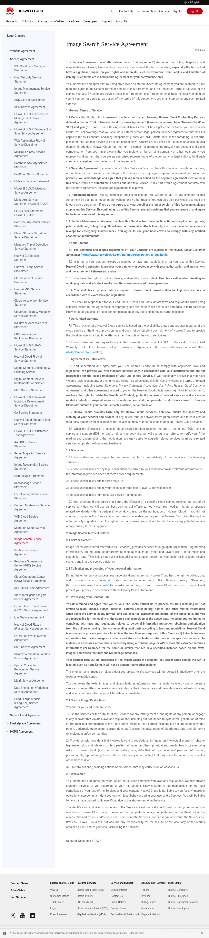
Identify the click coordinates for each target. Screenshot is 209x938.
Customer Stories (59, 896)
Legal (53, 908)
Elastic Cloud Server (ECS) (91, 889)
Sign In (177, 11)
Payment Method (150, 914)
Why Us (54, 889)
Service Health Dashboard (125, 914)
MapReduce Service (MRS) (91, 914)
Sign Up (195, 11)
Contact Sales (19, 883)
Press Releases (58, 914)
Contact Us (126, 11)
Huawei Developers (178, 908)
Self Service (18, 897)
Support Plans (118, 908)
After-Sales (17, 890)
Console (164, 11)
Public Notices (118, 902)
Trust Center (57, 902)
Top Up (145, 889)
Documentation (146, 11)
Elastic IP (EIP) (85, 896)
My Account (148, 908)
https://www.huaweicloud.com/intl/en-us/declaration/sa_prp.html (109, 585)
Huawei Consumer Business (183, 902)
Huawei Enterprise (178, 896)
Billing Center (148, 902)
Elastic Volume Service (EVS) (92, 908)
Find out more (137, 932)
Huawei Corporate (178, 889)
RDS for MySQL (85, 902)
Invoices (145, 896)
